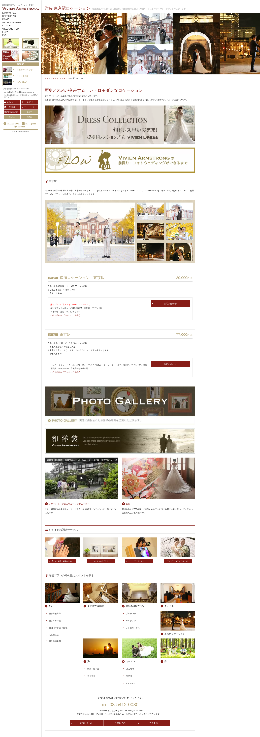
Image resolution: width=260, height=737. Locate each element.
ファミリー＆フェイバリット (178, 561)
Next (130, 231)
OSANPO (130, 669)
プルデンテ (131, 613)
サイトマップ (29, 107)
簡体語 (29, 117)
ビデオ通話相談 (12, 112)
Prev (51, 231)
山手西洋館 (54, 635)
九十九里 (91, 676)
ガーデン (130, 661)
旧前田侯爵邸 (55, 613)
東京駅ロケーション (174, 633)
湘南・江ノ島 (93, 669)
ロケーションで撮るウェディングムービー (69, 504)
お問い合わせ (170, 303)
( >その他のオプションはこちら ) (65, 315)
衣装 (128, 504)
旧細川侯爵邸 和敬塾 (58, 628)
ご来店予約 (120, 723)
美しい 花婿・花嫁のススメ (62, 561)
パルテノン (131, 621)
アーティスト (139, 561)
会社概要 (12, 107)
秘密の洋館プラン (135, 606)
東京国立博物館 (95, 606)
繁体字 (29, 112)
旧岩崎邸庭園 (55, 641)
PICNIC (129, 676)
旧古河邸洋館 (55, 621)
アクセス (153, 723)
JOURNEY (130, 683)
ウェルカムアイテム (100, 561)
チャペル (169, 606)
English (12, 117)
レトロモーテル (133, 628)
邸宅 (51, 606)
